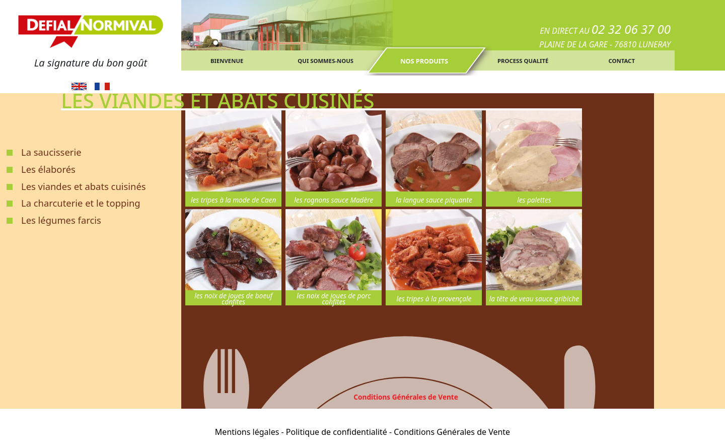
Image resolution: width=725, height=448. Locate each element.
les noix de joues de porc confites (334, 299)
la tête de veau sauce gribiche (534, 299)
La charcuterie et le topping (80, 203)
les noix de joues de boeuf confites (233, 299)
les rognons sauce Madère (333, 200)
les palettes (534, 200)
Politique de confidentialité (336, 431)
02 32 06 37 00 (631, 29)
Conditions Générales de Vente (405, 397)
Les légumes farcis (61, 220)
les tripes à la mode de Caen (233, 200)
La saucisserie (51, 152)
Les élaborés (48, 169)
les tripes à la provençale (433, 299)
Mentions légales (247, 431)
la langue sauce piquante (434, 200)
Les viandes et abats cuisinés (83, 186)
